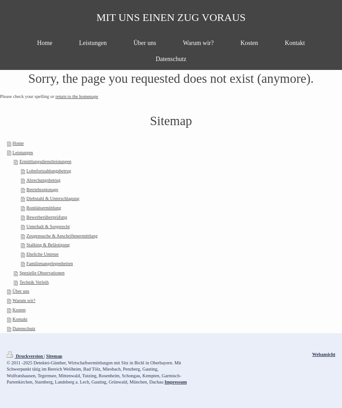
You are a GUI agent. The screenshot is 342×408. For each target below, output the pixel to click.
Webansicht (323, 354)
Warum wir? (23, 300)
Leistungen (22, 152)
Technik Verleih (34, 282)
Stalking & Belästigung (48, 244)
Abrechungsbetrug (43, 180)
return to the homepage (76, 96)
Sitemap (54, 356)
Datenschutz (23, 328)
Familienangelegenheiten (49, 263)
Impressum (176, 381)
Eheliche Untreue (42, 254)
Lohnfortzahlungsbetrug (48, 170)
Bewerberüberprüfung (46, 217)
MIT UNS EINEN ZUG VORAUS (170, 17)
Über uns (20, 291)
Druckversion (25, 356)
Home (18, 143)
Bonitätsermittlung (43, 207)
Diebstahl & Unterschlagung (52, 198)
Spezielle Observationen (42, 272)
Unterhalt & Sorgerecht (47, 226)
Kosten (18, 309)
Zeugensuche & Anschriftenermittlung (62, 235)
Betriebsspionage (42, 189)
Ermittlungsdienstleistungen (46, 161)
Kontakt (19, 319)
